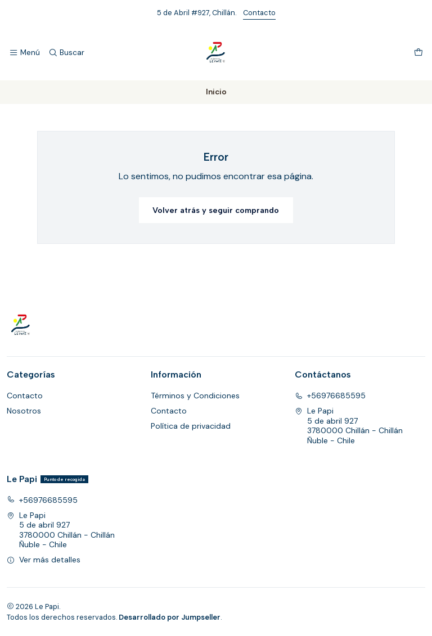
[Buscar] (66, 53)
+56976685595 (330, 395)
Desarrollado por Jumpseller (169, 617)
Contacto (259, 12)
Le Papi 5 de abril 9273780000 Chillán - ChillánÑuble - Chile (349, 426)
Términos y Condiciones (195, 395)
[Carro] (418, 53)
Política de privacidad (191, 426)
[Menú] (24, 53)
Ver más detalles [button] (43, 560)
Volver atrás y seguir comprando (215, 210)
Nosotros (24, 411)
